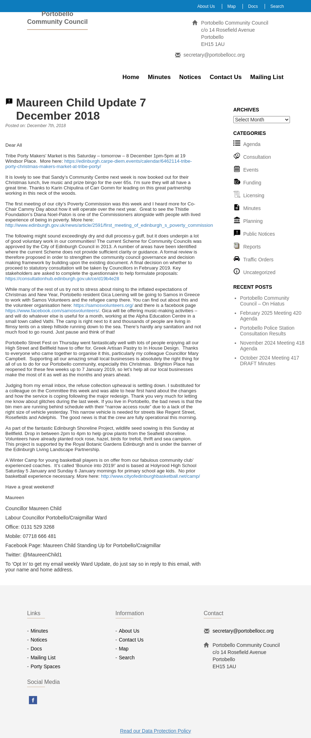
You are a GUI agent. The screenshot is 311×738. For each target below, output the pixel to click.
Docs (253, 6)
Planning (253, 221)
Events (251, 170)
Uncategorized (259, 272)
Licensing (253, 195)
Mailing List (267, 77)
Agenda (251, 144)
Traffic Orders (258, 259)
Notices (190, 77)
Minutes (159, 77)
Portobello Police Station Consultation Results (267, 330)
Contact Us (226, 77)
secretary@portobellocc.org (214, 55)
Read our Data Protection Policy (155, 731)
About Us (206, 6)
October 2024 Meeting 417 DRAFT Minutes (269, 360)
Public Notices (259, 234)
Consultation (257, 157)
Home (130, 77)
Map (232, 6)
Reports (252, 247)
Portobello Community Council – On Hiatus (264, 301)
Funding (252, 182)
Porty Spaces (45, 666)
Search (277, 6)
